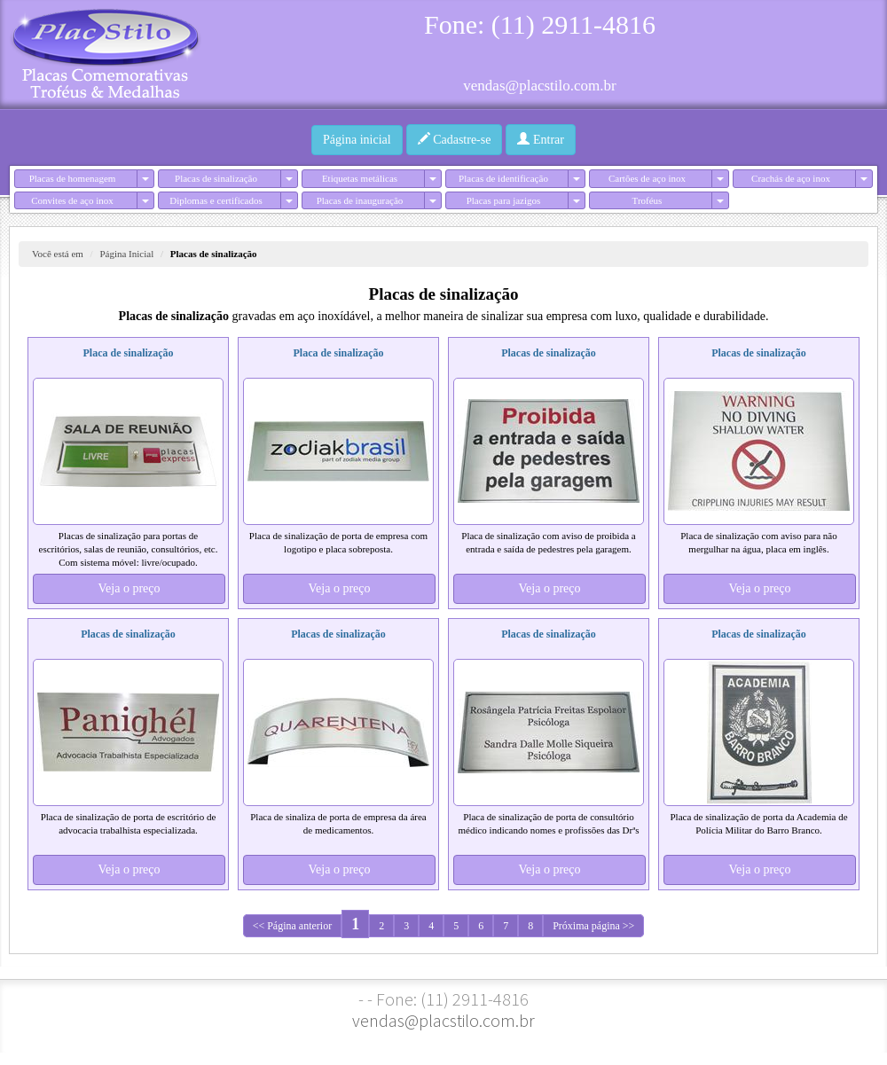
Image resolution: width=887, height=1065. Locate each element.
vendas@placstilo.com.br (539, 85)
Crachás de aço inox (790, 178)
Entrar (540, 138)
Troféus (647, 200)
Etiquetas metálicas (359, 178)
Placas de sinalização (216, 178)
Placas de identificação (503, 178)
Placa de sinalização (128, 353)
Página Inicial (126, 253)
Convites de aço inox (72, 200)
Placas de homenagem (72, 178)
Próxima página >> (593, 926)
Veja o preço (129, 588)
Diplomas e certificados (215, 200)
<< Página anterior (293, 926)
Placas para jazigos (504, 200)
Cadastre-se (454, 138)
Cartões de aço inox (647, 178)
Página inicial (357, 139)
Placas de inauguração (360, 200)
